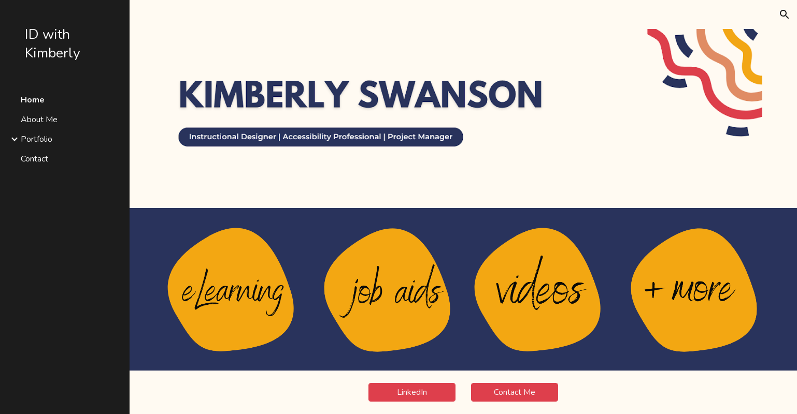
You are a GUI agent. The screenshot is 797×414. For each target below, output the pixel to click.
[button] (784, 14)
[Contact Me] (515, 392)
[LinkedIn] (412, 392)
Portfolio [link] (36, 139)
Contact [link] (34, 159)
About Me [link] (39, 119)
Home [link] (33, 100)
